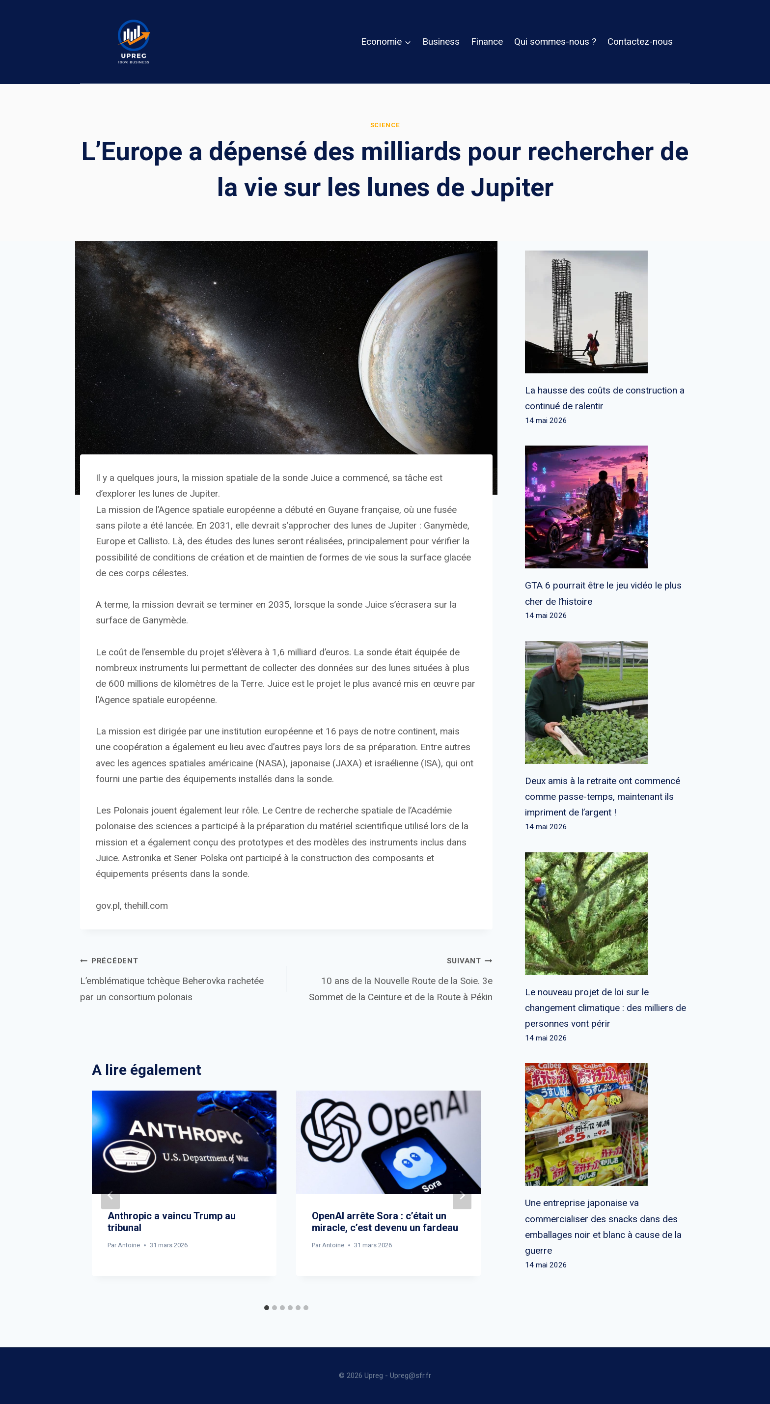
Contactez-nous (640, 41)
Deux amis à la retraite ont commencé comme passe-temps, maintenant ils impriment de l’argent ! (602, 796)
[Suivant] (462, 1195)
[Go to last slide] (110, 1195)
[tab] (266, 1307)
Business (441, 41)
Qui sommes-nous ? (555, 41)
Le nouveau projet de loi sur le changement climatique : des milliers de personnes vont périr (605, 1008)
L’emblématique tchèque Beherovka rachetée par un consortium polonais (178, 977)
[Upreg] (133, 42)
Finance (487, 41)
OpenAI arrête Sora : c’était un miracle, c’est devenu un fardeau (385, 1222)
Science (385, 125)
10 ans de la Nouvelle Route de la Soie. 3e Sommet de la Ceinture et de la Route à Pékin (394, 977)
